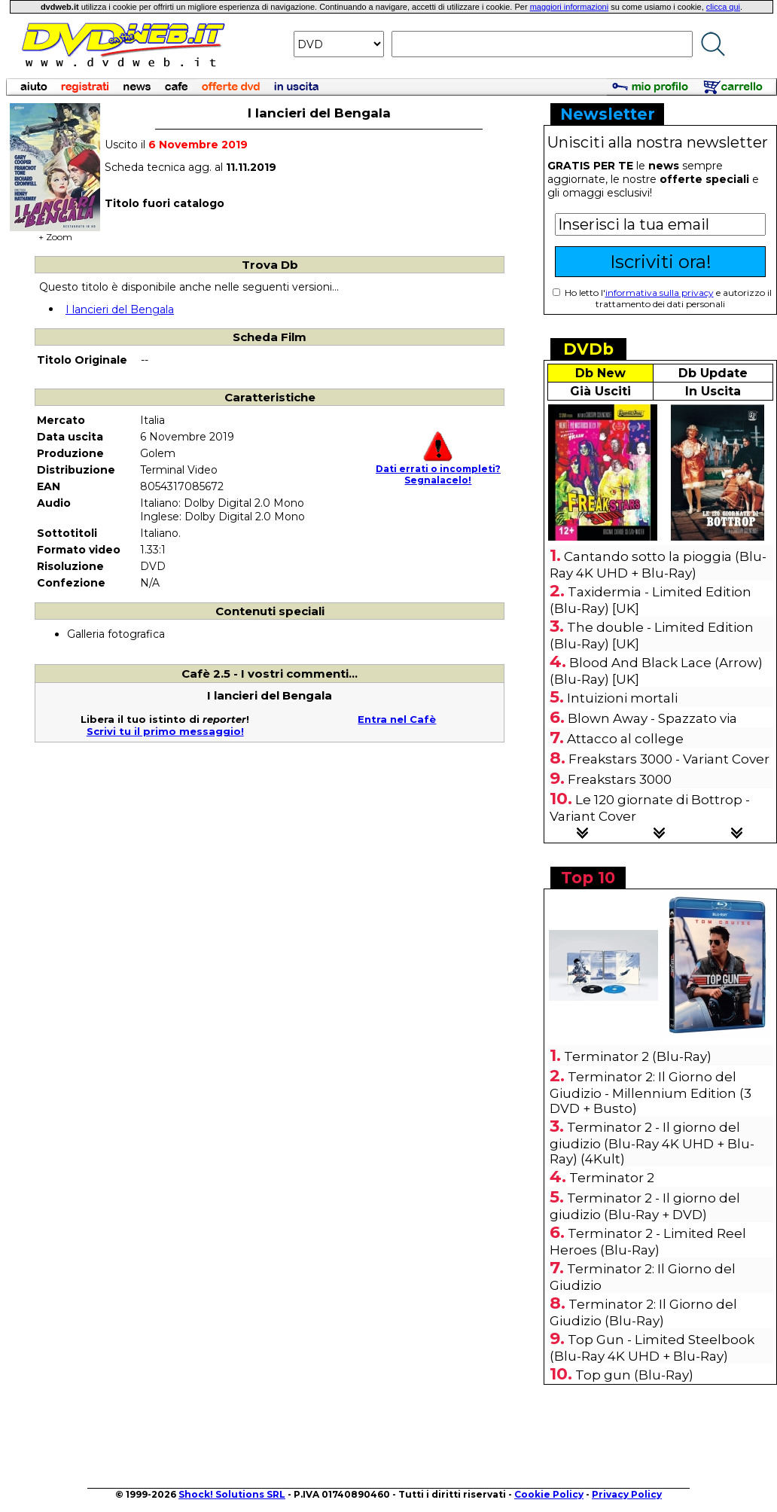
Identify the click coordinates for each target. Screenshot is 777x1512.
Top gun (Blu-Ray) (634, 1374)
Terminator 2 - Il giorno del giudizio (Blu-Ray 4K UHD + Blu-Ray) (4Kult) (652, 1143)
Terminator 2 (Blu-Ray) (637, 1056)
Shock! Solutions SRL (231, 1494)
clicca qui (723, 6)
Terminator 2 (611, 1177)
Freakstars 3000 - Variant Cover (668, 759)
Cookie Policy (549, 1494)
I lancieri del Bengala (120, 309)
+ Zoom (55, 232)
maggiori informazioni (569, 6)
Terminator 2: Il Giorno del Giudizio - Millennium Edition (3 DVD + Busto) (650, 1092)
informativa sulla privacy (659, 292)
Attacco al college (625, 738)
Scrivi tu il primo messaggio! (165, 731)
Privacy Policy (627, 1494)
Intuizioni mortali (622, 698)
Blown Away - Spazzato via (652, 718)
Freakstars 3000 (620, 779)
